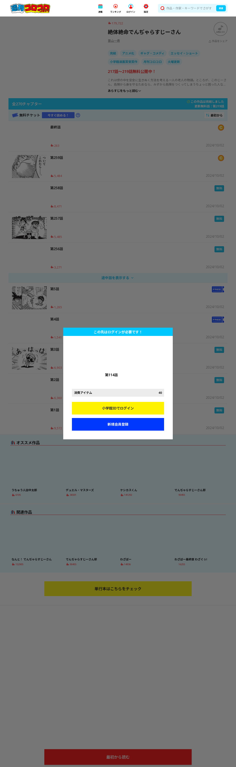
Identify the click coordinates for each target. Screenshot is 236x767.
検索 (221, 8)
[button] (100, 8)
